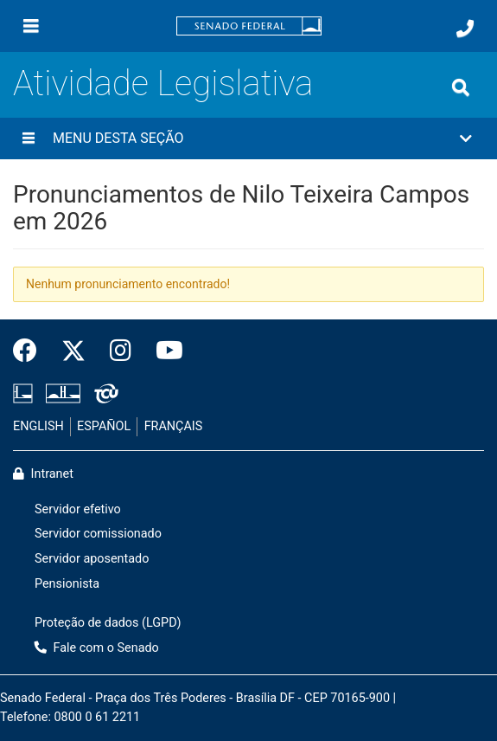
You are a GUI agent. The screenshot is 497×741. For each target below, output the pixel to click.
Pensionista (67, 584)
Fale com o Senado (97, 648)
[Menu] (31, 26)
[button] (248, 138)
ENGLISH (38, 426)
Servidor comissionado (98, 533)
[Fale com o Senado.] (465, 28)
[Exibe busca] (460, 87)
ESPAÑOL (104, 426)
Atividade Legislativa (163, 83)
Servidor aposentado (92, 558)
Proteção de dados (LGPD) (108, 622)
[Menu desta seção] (28, 138)
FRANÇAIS (173, 426)
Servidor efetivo (78, 509)
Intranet (43, 474)
